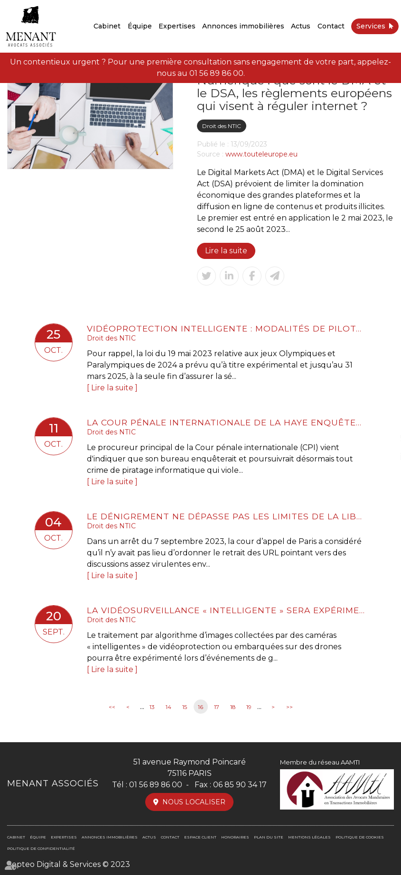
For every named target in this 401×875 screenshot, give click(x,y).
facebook (382, 418)
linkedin (382, 456)
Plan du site (268, 837)
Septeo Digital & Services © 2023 (68, 864)
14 (168, 706)
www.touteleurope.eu (261, 154)
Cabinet (107, 26)
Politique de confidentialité (41, 848)
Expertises (177, 26)
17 (216, 706)
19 (249, 706)
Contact (331, 26)
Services (370, 26)
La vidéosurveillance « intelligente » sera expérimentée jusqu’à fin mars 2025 (227, 610)
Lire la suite (226, 250)
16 (200, 706)
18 (233, 706)
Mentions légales (309, 837)
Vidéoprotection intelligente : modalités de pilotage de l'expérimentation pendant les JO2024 (227, 328)
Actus (300, 26)
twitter (382, 437)
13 (152, 706)
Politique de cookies (360, 837)
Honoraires (235, 837)
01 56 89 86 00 (216, 73)
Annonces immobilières (243, 26)
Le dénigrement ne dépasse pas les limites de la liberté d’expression (227, 516)
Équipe (140, 26)
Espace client (200, 837)
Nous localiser (193, 802)
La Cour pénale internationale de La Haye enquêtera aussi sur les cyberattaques (227, 422)
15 (184, 706)
